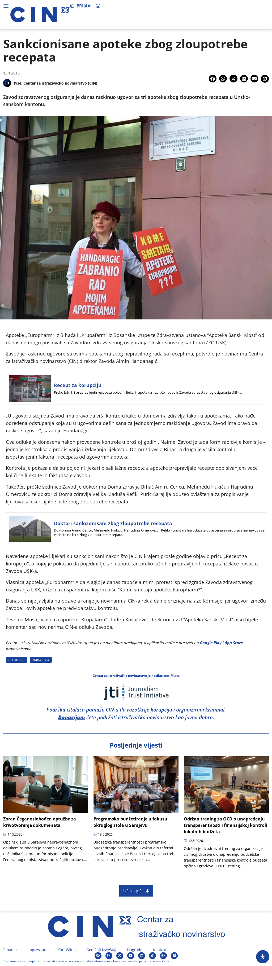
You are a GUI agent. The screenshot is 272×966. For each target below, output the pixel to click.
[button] (212, 78)
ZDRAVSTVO (40, 660)
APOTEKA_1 (16, 660)
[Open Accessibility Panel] (262, 956)
